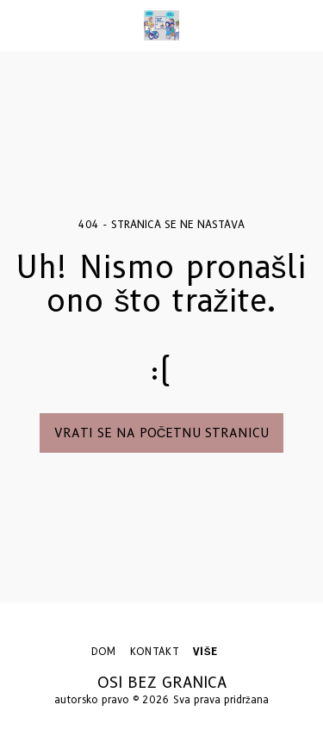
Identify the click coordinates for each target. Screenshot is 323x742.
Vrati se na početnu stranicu (162, 433)
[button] (19, 25)
